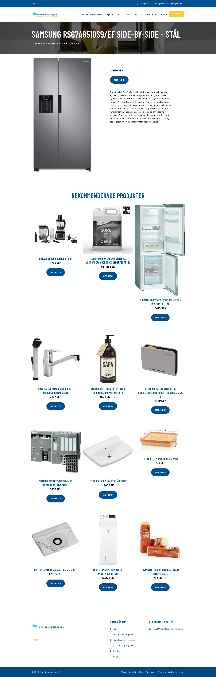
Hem (114, 628)
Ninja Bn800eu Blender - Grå (55, 258)
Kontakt (132, 672)
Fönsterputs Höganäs (122, 634)
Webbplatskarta (175, 672)
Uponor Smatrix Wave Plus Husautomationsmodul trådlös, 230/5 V (160, 392)
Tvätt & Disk (128, 59)
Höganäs (145, 3)
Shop (164, 14)
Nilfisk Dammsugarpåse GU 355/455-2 (55, 570)
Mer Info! (119, 79)
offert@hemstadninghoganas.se (168, 3)
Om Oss (116, 650)
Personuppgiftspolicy (156, 672)
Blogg (138, 14)
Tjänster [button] (112, 14)
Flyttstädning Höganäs (123, 645)
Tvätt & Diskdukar (144, 59)
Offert (176, 14)
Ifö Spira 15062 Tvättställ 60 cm (108, 481)
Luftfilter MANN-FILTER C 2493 (160, 458)
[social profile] (41, 3)
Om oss (127, 14)
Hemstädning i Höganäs (123, 639)
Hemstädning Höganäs (89, 14)
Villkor (141, 672)
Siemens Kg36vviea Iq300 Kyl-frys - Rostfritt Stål (160, 302)
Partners (152, 14)
